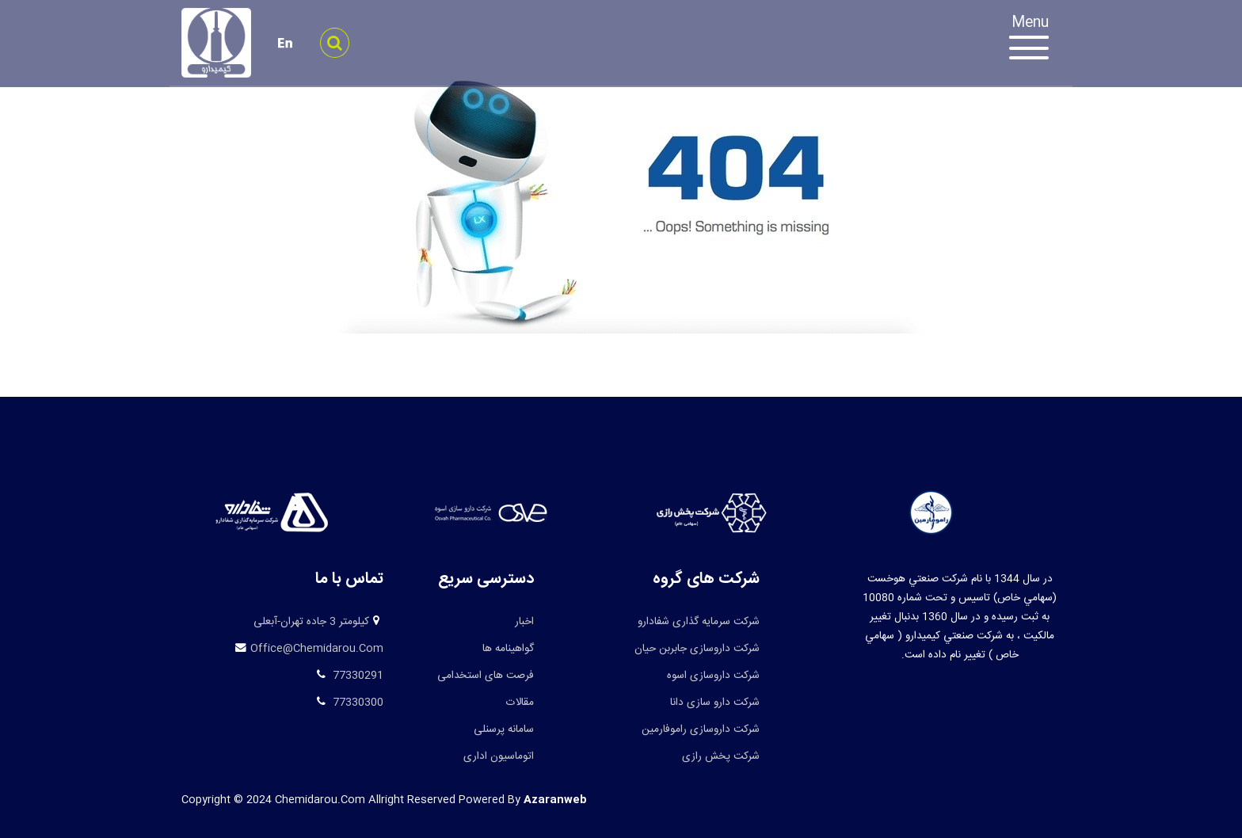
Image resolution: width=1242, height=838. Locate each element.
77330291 (356, 675)
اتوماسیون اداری (498, 756)
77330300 (356, 702)
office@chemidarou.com (316, 648)
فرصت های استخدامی (485, 675)
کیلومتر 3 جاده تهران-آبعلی (311, 621)
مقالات (520, 702)
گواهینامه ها (508, 648)
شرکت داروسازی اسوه (713, 675)
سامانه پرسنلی (504, 729)
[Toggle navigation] (1037, 40)
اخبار (524, 621)
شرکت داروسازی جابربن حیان (697, 648)
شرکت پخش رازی (721, 756)
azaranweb (555, 800)
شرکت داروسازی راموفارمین (701, 729)
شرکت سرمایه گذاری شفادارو (699, 621)
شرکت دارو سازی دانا (715, 702)
